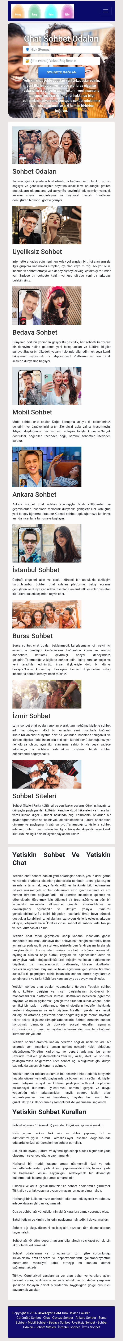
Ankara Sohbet (86, 1318)
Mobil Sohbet (37, 1322)
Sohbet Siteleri (45, 1327)
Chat (46, 1318)
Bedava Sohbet (59, 1322)
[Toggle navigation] (106, 11)
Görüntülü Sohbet (28, 1318)
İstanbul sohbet (69, 1327)
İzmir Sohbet (91, 1327)
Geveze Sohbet (62, 1318)
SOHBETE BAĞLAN (61, 72)
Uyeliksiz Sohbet (83, 1322)
